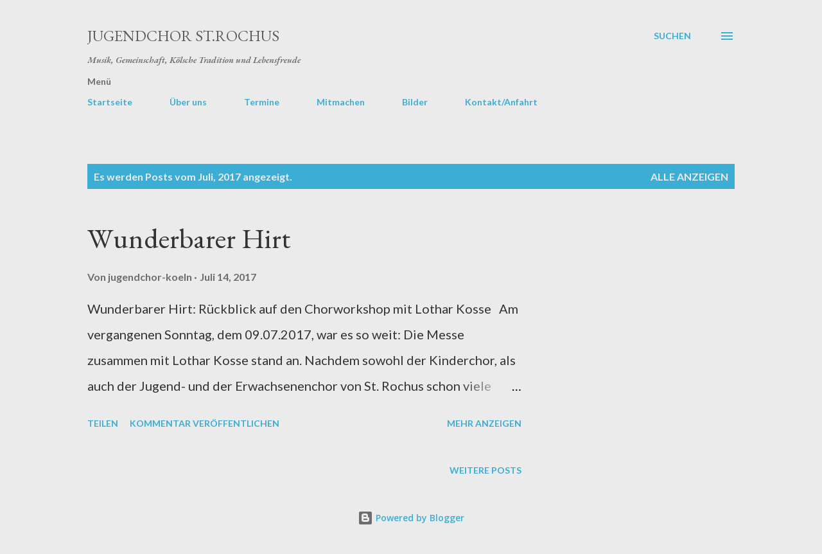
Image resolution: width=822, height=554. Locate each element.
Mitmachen (341, 101)
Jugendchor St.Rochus (183, 36)
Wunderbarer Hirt (188, 238)
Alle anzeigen (689, 176)
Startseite (109, 101)
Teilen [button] (102, 423)
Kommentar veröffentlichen (204, 423)
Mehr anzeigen (484, 423)
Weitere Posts (485, 470)
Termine (261, 101)
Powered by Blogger (411, 518)
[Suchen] (672, 36)
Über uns (188, 101)
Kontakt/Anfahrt (501, 101)
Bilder (415, 101)
